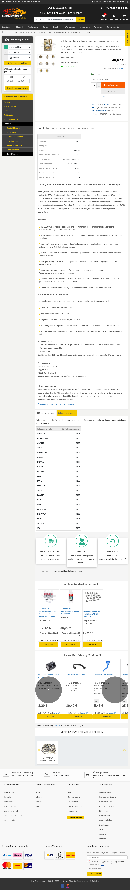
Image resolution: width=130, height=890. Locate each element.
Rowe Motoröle (13, 150)
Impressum (72, 811)
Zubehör (57, 27)
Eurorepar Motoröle (15, 137)
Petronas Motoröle (14, 145)
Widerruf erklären (75, 817)
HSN (11, 77)
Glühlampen (104, 811)
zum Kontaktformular (61, 776)
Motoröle (18, 123)
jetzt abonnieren (95, 874)
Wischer (99, 27)
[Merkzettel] (104, 18)
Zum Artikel (48, 644)
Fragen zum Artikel (66, 413)
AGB (70, 792)
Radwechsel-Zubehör (108, 797)
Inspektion (86, 27)
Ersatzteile (8, 27)
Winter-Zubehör (105, 820)
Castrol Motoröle (13, 128)
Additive (7, 102)
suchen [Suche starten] (80, 19)
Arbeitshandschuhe (107, 806)
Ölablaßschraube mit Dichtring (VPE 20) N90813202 (91, 614)
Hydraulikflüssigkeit (11, 119)
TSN (23, 77)
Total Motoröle (13, 154)
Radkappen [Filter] (34, 27)
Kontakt (7, 797)
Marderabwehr (105, 792)
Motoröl (20, 27)
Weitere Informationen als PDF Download (56, 404)
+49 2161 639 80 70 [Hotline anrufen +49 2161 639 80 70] (116, 8)
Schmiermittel (113, 27)
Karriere (39, 802)
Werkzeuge (71, 27)
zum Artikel (50, 716)
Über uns (39, 797)
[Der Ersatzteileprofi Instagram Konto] (67, 887)
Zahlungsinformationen (13, 820)
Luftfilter (102, 839)
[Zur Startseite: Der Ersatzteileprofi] (14, 14)
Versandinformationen (13, 816)
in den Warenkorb (111, 85)
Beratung (107, 104)
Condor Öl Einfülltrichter (100, 675)
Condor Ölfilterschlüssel (74, 675)
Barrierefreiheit (74, 797)
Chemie (18, 110)
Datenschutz (73, 802)
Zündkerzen (104, 825)
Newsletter (8, 802)
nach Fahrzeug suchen (17, 88)
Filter (46, 27)
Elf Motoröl (11, 132)
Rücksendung (10, 806)
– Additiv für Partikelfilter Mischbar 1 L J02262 (70, 611)
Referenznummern (45, 413)
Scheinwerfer (104, 816)
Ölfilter (101, 829)
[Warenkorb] (124, 18)
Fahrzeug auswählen (17, 63)
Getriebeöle (18, 115)
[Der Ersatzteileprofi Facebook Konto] (63, 887)
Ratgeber (40, 806)
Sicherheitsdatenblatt (109, 97)
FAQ (38, 792)
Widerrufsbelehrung (76, 806)
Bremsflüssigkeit (10, 106)
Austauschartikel (11, 811)
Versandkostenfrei (101, 111)
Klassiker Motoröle (14, 141)
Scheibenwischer (106, 802)
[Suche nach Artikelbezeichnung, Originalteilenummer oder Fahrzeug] (55, 19)
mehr (93, 701)
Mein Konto (9, 792)
